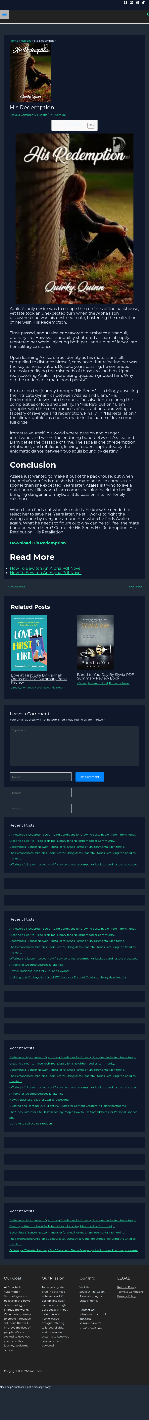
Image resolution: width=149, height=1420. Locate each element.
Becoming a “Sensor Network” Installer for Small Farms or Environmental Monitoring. (67, 846)
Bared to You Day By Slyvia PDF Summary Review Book (105, 676)
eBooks (42, 114)
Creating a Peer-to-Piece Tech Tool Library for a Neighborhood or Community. (62, 840)
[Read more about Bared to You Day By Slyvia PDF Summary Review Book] (95, 642)
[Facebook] (125, 2)
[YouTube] (131, 2)
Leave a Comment (22, 114)
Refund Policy (126, 1287)
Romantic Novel (31, 687)
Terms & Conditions (130, 1291)
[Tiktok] (143, 2)
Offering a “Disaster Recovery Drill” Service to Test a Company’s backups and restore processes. (73, 864)
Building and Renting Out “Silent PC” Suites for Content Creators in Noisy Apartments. (67, 977)
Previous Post (14, 586)
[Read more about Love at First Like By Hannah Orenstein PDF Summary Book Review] (29, 642)
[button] (147, 14)
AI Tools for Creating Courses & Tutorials (36, 964)
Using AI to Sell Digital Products (30, 1123)
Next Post (137, 586)
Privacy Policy (126, 1296)
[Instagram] (137, 2)
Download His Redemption (38, 543)
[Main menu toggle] (4, 14)
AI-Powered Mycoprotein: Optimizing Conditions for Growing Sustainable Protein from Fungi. (72, 834)
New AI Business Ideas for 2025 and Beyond (39, 970)
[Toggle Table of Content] (88, 125)
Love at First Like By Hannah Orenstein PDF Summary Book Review (39, 679)
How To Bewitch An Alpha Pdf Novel (45, 568)
